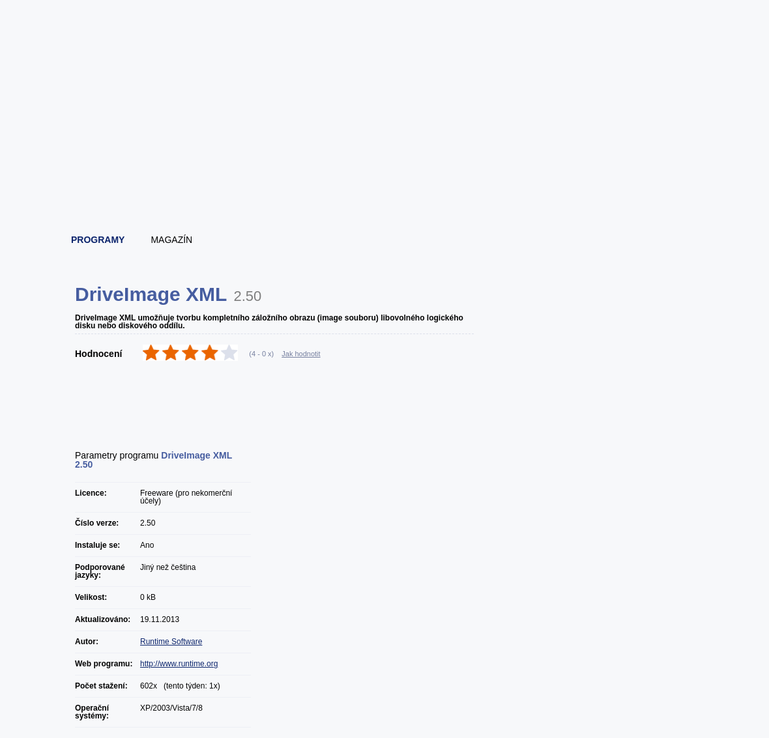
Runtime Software (171, 641)
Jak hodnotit (301, 354)
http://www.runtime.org (179, 663)
